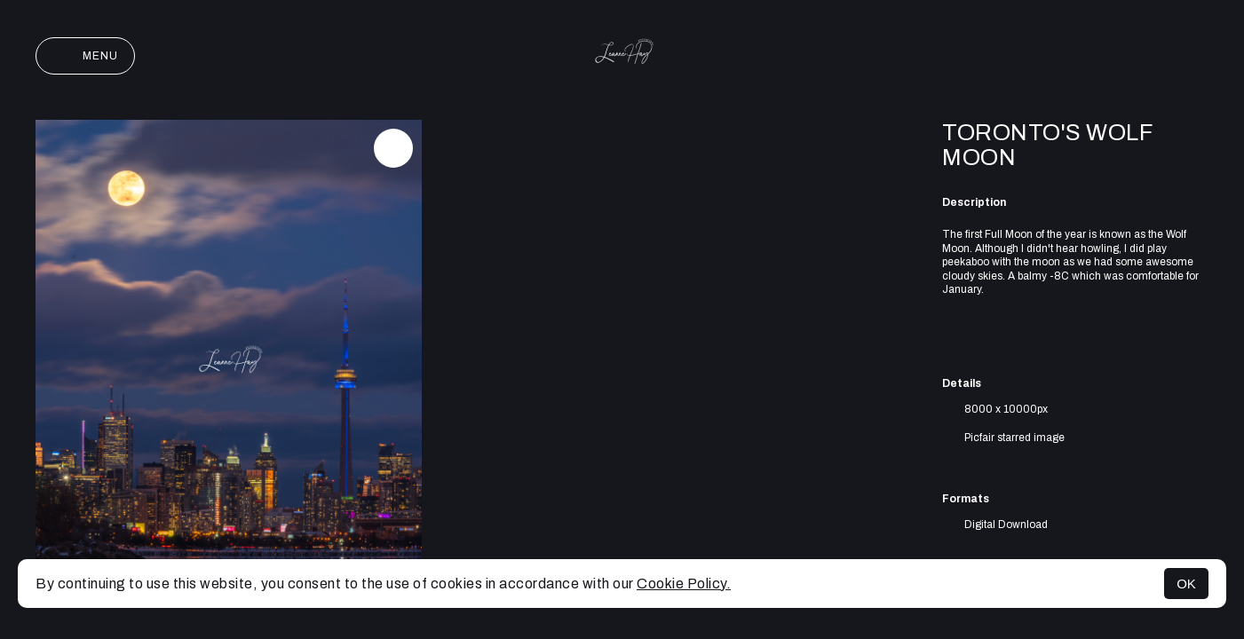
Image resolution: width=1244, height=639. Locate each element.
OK (1186, 583)
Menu (85, 56)
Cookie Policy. (684, 583)
